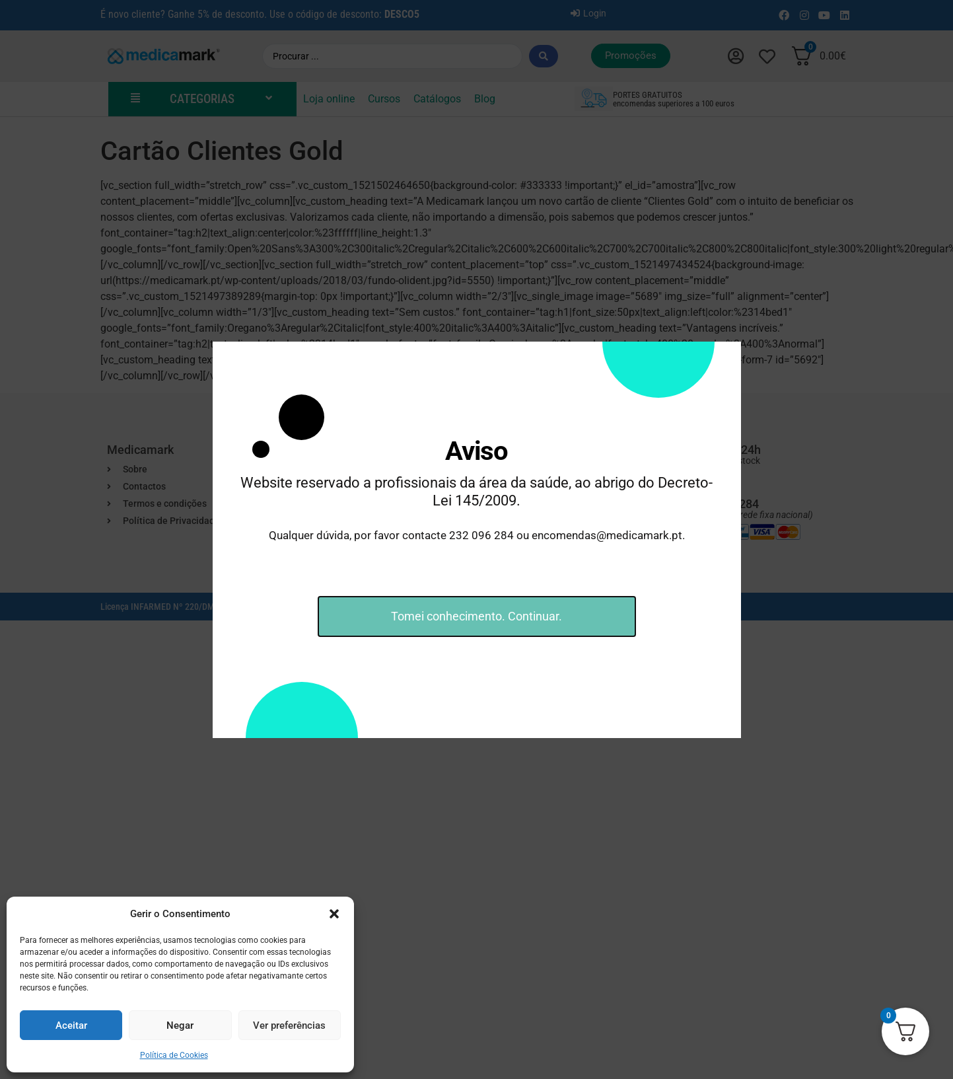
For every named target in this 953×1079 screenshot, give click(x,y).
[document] (476, 539)
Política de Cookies (174, 1055)
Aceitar (71, 1025)
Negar (180, 1025)
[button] (334, 913)
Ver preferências (289, 1025)
